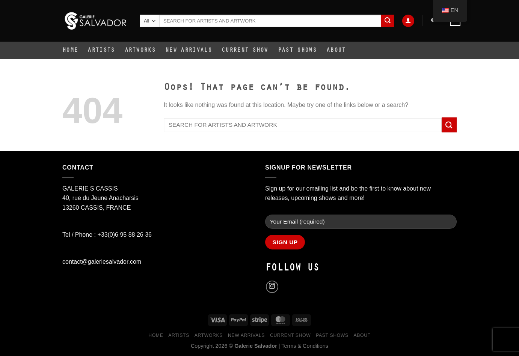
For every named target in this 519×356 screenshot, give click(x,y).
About (336, 51)
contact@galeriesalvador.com (101, 261)
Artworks (140, 51)
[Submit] (387, 21)
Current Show (245, 51)
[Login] (408, 21)
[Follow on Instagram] (272, 287)
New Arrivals (188, 51)
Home (70, 51)
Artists (101, 51)
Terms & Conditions (304, 346)
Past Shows (297, 51)
